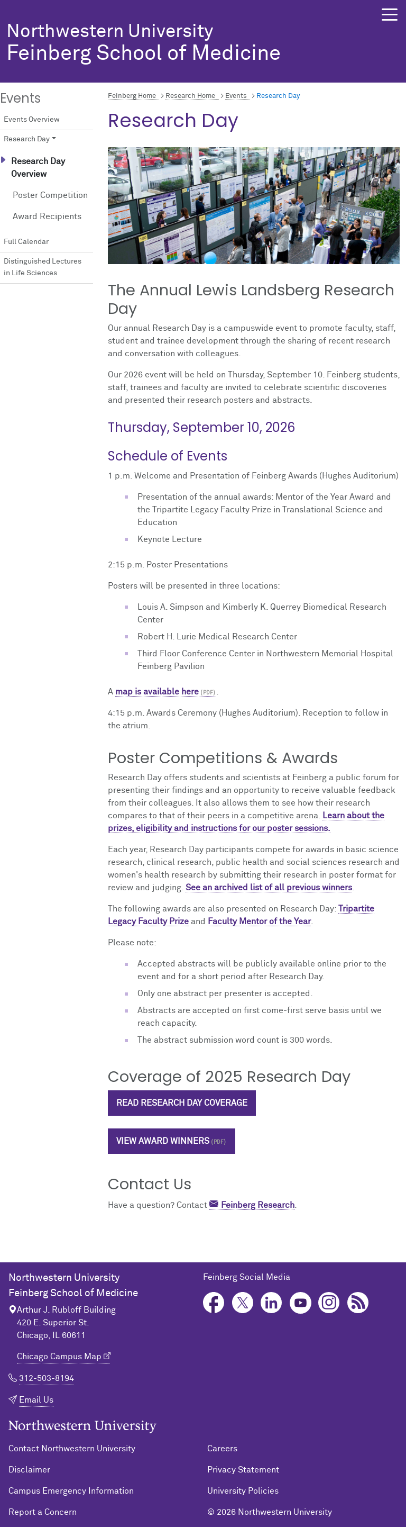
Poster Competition (50, 195)
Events (236, 96)
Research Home (190, 96)
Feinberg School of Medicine (182, 43)
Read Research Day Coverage (181, 1103)
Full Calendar (26, 242)
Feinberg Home (132, 96)
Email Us (36, 1400)
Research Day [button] (27, 139)
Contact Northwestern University (71, 1448)
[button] (390, 14)
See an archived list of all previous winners (269, 887)
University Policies (243, 1491)
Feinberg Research (257, 1205)
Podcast (358, 1303)
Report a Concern (42, 1512)
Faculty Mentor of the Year (259, 921)
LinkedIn (271, 1303)
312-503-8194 (46, 1378)
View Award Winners (162, 1141)
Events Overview (32, 119)
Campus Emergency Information (71, 1491)
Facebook (214, 1303)
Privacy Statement (243, 1470)
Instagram (329, 1303)
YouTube (300, 1303)
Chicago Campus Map (59, 1356)
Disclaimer (29, 1470)
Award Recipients (47, 216)
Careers (222, 1448)
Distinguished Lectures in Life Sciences (42, 267)
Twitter (243, 1303)
